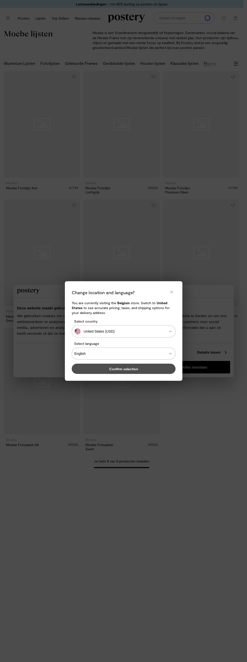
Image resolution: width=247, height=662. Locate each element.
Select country (85, 321)
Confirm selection (123, 369)
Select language (86, 343)
